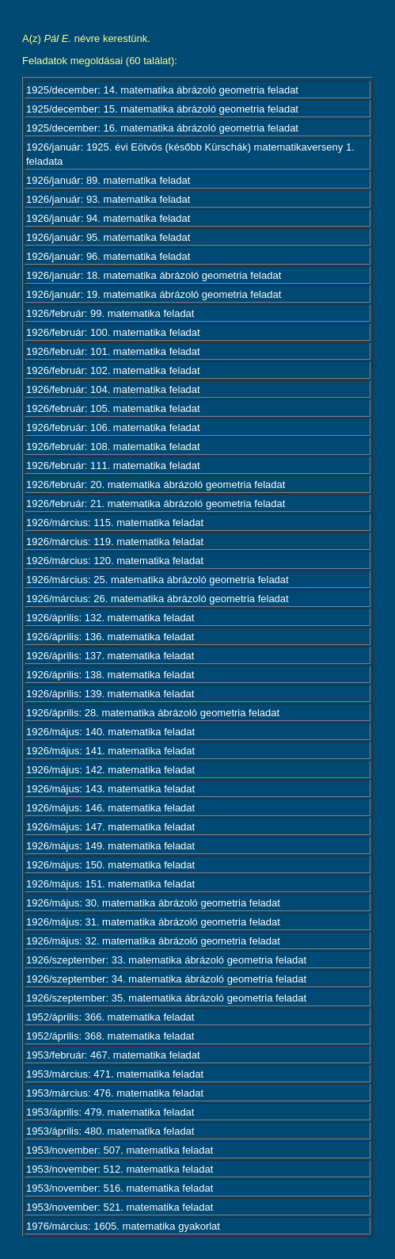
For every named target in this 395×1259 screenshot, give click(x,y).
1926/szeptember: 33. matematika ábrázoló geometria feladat (166, 960)
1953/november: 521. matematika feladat (119, 1207)
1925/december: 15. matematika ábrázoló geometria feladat (162, 109)
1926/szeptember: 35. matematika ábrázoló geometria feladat (166, 998)
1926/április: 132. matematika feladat (110, 618)
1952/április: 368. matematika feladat (110, 1036)
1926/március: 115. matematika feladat (114, 522)
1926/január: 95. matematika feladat (108, 237)
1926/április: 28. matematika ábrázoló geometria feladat (152, 713)
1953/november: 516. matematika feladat (119, 1188)
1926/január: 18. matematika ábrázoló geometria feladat (153, 275)
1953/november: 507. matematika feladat (119, 1150)
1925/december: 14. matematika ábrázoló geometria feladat (162, 90)
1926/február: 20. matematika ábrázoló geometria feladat (155, 484)
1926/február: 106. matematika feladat (113, 427)
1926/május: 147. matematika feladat (110, 827)
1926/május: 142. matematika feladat (110, 770)
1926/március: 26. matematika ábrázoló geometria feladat (157, 599)
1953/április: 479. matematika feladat (110, 1112)
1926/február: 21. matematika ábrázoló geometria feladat (155, 503)
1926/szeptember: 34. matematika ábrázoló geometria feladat (166, 979)
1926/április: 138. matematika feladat (110, 675)
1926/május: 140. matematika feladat (110, 732)
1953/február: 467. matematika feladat (113, 1055)
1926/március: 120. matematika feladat (114, 561)
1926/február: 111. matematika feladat (113, 465)
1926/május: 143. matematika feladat (110, 789)
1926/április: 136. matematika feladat (110, 637)
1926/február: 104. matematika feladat (113, 389)
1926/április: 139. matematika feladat (110, 694)
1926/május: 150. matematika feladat (110, 865)
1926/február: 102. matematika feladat (113, 370)
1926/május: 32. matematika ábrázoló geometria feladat (153, 941)
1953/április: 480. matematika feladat (110, 1131)
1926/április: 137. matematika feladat (110, 656)
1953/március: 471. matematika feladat (114, 1074)
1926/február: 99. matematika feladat (110, 313)
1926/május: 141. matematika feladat (110, 751)
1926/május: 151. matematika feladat (110, 884)
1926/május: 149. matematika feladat (110, 846)
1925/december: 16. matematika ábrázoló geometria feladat (162, 128)
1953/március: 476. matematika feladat (114, 1093)
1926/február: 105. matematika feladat (113, 408)
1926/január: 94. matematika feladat (108, 218)
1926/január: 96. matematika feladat (108, 256)
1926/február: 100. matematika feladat (113, 332)
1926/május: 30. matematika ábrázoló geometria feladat (153, 903)
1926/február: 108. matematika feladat (113, 446)
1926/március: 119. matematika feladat (114, 541)
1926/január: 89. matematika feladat (108, 180)
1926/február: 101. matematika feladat (113, 351)
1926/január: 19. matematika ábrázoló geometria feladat (153, 294)
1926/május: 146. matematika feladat (110, 808)
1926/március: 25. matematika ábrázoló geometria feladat (157, 580)
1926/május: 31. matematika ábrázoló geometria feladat (153, 922)
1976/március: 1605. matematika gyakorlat (123, 1226)
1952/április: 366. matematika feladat (110, 1017)
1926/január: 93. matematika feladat (108, 199)
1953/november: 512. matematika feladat (119, 1169)
